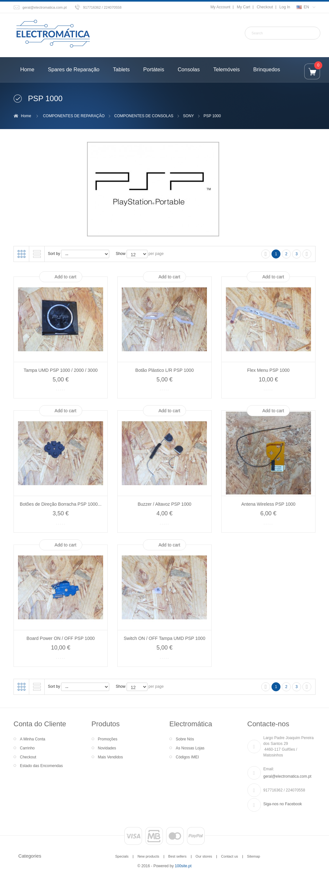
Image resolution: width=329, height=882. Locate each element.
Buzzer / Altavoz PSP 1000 (164, 504)
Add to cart (65, 276)
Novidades (107, 748)
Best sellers (177, 856)
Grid (21, 254)
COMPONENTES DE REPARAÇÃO (74, 116)
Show (120, 253)
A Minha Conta (32, 739)
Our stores (204, 856)
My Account (220, 7)
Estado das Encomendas (41, 766)
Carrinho (27, 748)
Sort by (54, 253)
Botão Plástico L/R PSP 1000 (164, 370)
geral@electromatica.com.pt (44, 7)
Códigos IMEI (187, 757)
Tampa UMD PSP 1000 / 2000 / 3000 (61, 370)
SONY (188, 116)
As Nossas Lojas (190, 748)
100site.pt (183, 866)
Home (26, 116)
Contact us (229, 856)
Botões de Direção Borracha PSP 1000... (61, 504)
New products (148, 856)
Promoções (108, 739)
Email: (268, 769)
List (37, 254)
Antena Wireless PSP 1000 (268, 504)
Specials (122, 856)
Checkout (265, 7)
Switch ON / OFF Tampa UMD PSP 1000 (164, 638)
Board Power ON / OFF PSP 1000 (61, 638)
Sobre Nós (185, 739)
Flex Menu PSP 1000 (268, 370)
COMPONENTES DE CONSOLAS (143, 116)
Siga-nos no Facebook (282, 804)
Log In (285, 7)
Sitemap (253, 856)
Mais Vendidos (110, 757)
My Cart (243, 7)
